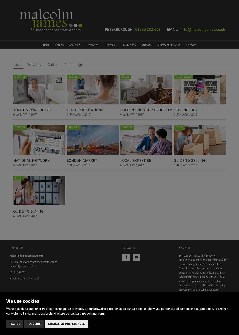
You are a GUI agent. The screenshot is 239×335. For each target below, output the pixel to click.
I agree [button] (14, 323)
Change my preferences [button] (66, 323)
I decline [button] (34, 323)
